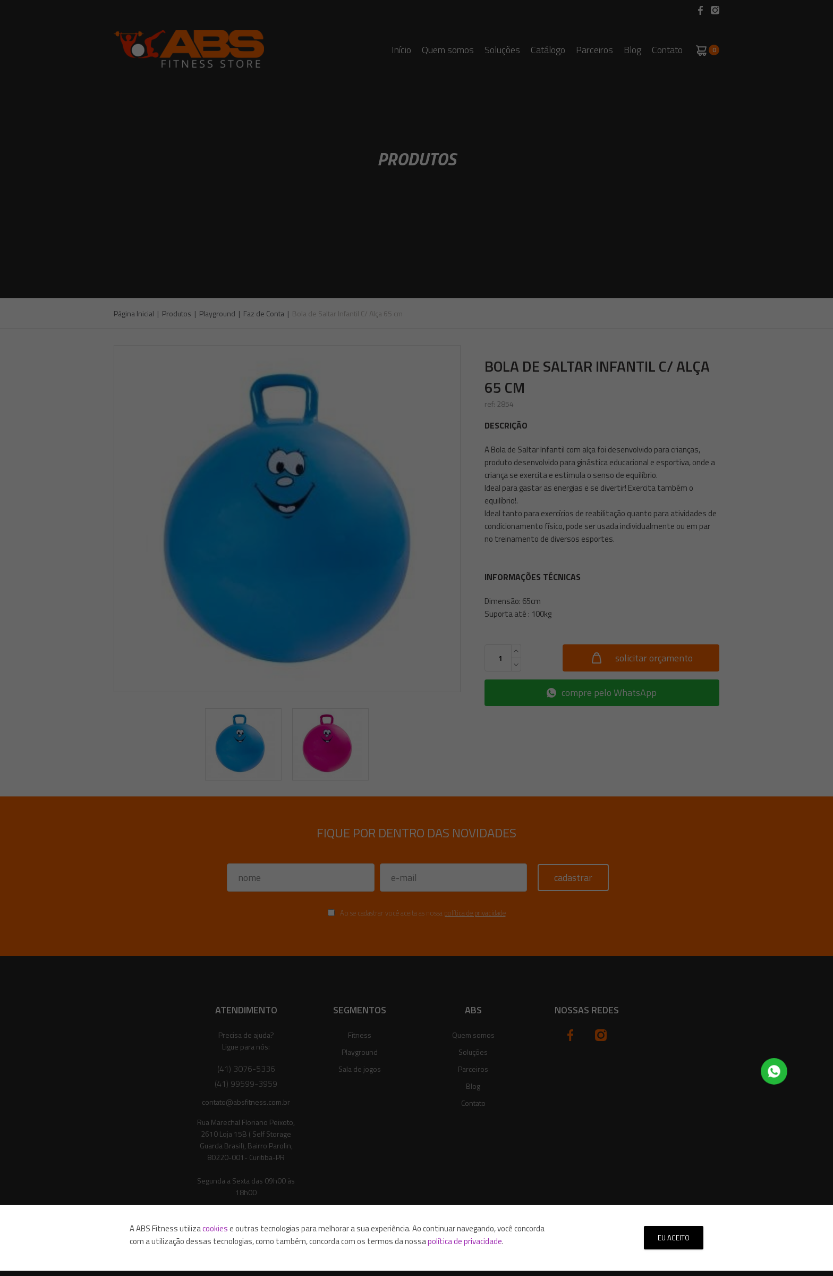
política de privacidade (465, 1241)
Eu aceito (674, 1237)
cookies (215, 1228)
